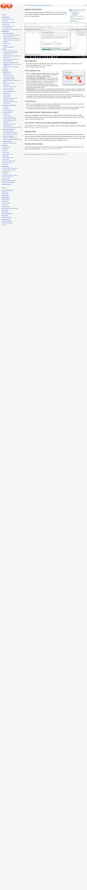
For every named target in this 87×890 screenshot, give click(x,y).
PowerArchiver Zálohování (8, 136)
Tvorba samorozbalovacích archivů (10, 101)
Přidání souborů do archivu (8, 19)
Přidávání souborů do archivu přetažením (11, 38)
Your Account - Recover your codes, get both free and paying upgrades (77, 19)
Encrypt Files (6, 108)
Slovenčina (9, 221)
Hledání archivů (6, 73)
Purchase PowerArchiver (74, 21)
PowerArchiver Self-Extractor (9, 129)
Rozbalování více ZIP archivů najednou (11, 66)
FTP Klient (5, 41)
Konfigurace (5, 45)
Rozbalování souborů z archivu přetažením (11, 40)
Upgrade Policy (73, 20)
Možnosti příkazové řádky (8, 130)
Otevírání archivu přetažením (9, 36)
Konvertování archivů (7, 54)
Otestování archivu (7, 96)
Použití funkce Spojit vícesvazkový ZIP (10, 59)
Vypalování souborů (7, 125)
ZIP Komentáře (6, 103)
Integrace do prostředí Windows (9, 143)
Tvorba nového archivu (7, 27)
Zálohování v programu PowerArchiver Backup (12, 139)
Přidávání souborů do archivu (9, 83)
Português (9, 217)
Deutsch (7, 195)
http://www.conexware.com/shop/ (37, 127)
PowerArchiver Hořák (7, 112)
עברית (3, 204)
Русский (7, 219)
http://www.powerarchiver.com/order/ (51, 148)
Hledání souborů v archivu (8, 75)
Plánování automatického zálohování (10, 137)
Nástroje (4, 49)
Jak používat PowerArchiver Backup (10, 52)
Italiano (7, 210)
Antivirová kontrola (7, 95)
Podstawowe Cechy (7, 72)
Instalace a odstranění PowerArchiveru (10, 168)
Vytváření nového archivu (8, 88)
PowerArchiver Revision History (9, 160)
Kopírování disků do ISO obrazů (9, 118)
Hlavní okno (5, 20)
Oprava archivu (6, 57)
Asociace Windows (6, 147)
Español (7, 199)
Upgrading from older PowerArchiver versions (41, 112)
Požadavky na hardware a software (10, 175)
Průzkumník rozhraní (7, 141)
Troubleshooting (74, 15)
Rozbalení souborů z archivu (8, 26)
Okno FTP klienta (6, 43)
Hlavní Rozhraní (5, 31)
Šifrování (5, 68)
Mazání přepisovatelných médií (9, 120)
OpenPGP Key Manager (8, 110)
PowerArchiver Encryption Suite (10, 105)
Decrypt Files (6, 107)
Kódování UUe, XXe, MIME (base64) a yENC (12, 55)
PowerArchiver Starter (7, 162)
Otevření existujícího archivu (9, 77)
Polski (6, 215)
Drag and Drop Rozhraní (8, 33)
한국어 (6, 212)
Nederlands (9, 213)
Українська (9, 223)
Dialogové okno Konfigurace (8, 47)
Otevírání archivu (6, 24)
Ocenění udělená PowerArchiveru (9, 180)
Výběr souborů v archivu (8, 89)
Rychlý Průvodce (5, 17)
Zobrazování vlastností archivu (9, 91)
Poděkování (5, 173)
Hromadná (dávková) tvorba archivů (10, 50)
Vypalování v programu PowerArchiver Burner (12, 127)
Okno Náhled (5, 70)
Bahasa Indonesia (14, 208)
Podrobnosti (4, 145)
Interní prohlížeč (6, 152)
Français (8, 202)
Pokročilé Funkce (6, 93)
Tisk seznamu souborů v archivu (9, 86)
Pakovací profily (6, 159)
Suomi (6, 201)
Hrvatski (7, 206)
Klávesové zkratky (5, 178)
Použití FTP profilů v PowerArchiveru (10, 98)
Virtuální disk (5, 122)
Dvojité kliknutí (5, 148)
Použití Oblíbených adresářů (9, 78)
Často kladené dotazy (6, 184)
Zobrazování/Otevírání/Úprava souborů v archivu (12, 29)
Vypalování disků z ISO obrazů (9, 123)
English (7, 197)
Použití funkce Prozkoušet (8, 100)
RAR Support (5, 164)
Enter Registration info (75, 14)
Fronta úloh (5, 150)
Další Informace (5, 166)
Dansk (6, 193)
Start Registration (74, 13)
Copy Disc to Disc (6, 115)
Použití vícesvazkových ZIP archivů (10, 62)
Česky (6, 192)
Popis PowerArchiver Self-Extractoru (10, 134)
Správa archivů (6, 84)
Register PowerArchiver (33, 9)
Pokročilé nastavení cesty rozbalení (10, 132)
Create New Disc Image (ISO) (9, 117)
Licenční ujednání (6, 171)
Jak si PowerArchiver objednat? (9, 169)
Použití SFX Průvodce (7, 60)
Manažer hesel (6, 155)
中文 (5, 224)
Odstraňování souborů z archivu (9, 22)
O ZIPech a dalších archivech (8, 182)
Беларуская (10, 190)
